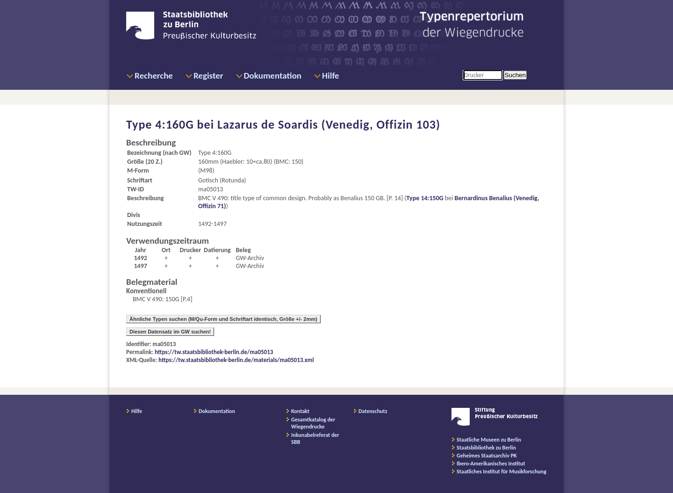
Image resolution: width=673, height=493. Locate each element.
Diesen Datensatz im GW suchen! (170, 331)
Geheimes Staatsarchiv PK (487, 455)
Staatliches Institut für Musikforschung (501, 471)
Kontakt (300, 411)
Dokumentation (272, 75)
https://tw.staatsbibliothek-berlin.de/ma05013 (214, 351)
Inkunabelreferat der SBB (315, 438)
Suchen (515, 75)
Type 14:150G (425, 198)
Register (208, 75)
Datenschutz (372, 411)
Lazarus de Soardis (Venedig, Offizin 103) (328, 124)
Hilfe (330, 75)
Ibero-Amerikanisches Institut (491, 463)
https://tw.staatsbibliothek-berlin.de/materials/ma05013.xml (236, 359)
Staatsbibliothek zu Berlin (486, 447)
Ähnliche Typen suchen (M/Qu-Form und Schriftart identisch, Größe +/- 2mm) (223, 319)
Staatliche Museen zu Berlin (489, 439)
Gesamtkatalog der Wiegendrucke (313, 423)
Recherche (154, 75)
